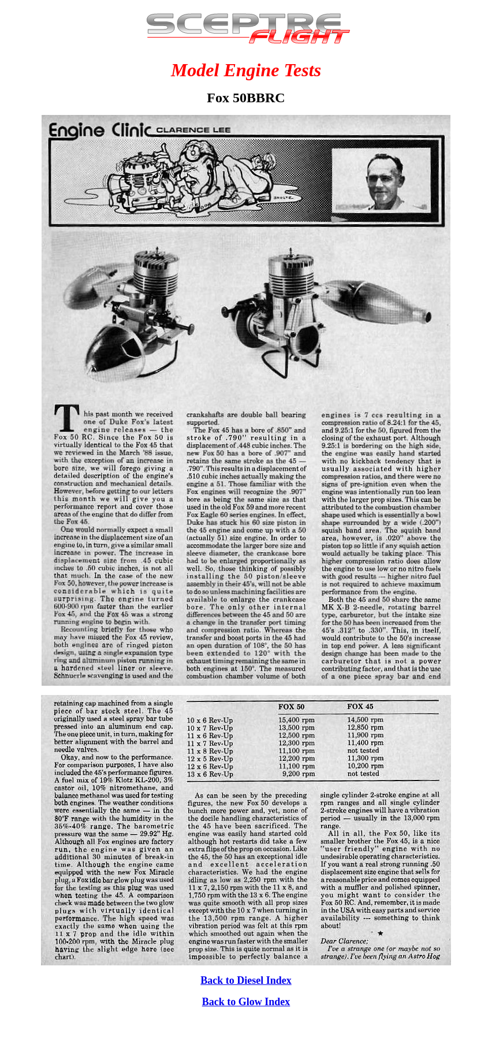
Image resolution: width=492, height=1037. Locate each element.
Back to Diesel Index (246, 980)
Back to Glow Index (246, 1002)
